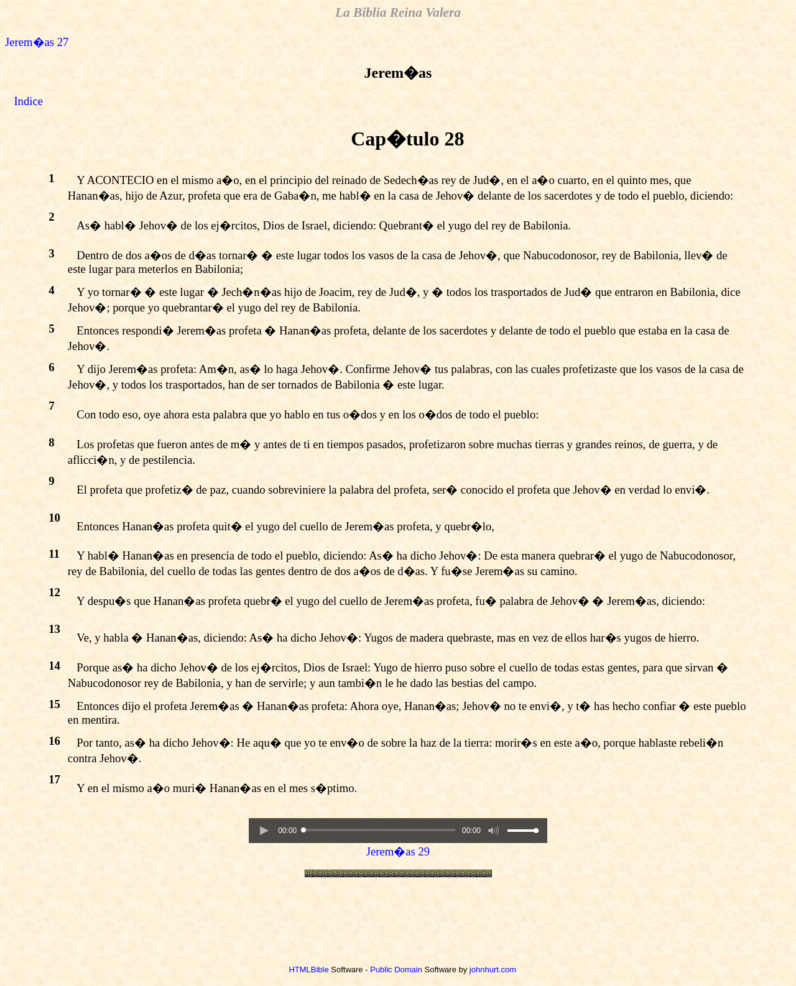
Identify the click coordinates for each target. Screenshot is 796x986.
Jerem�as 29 (398, 851)
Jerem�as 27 (36, 41)
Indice (28, 101)
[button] (263, 831)
